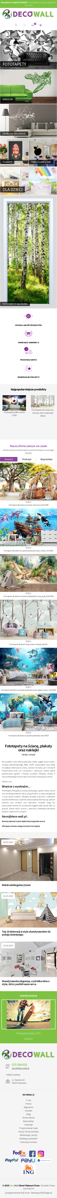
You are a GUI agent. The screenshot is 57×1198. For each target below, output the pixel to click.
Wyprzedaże (46, 459)
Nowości (9, 459)
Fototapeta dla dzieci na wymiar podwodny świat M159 (28, 735)
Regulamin (28, 1107)
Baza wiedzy (28, 1121)
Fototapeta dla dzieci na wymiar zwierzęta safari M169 (28, 505)
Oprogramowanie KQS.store (17, 1192)
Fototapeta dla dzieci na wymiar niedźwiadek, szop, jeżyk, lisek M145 (28, 596)
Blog (28, 1114)
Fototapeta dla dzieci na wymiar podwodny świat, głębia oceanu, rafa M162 (28, 690)
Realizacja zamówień (28, 1138)
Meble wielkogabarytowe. (16, 884)
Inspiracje (28, 1124)
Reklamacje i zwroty (28, 1135)
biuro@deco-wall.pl (14, 816)
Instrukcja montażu (28, 1142)
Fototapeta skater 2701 (28, 1033)
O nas (28, 1100)
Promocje (26, 459)
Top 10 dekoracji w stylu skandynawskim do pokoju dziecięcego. (26, 933)
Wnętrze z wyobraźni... (16, 786)
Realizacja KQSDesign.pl (41, 1192)
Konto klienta (28, 1117)
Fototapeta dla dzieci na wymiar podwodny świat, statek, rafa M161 (28, 551)
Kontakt (28, 1110)
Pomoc (28, 1103)
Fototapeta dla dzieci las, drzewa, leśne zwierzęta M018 (42, 406)
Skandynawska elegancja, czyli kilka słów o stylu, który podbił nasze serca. (26, 982)
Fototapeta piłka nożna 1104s (14, 406)
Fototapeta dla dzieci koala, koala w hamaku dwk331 (28, 644)
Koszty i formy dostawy (28, 1131)
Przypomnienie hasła (28, 1128)
